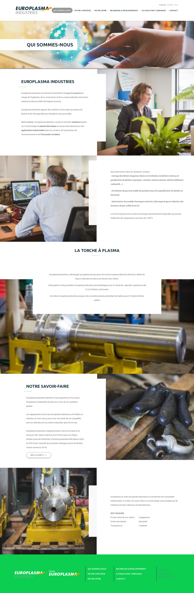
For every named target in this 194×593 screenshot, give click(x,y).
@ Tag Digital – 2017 (167, 577)
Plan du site (163, 570)
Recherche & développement (124, 10)
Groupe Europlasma (72, 93)
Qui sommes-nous (62, 10)
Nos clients (33, 455)
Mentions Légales (165, 574)
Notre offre (100, 10)
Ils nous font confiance (154, 10)
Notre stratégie (82, 10)
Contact (173, 10)
